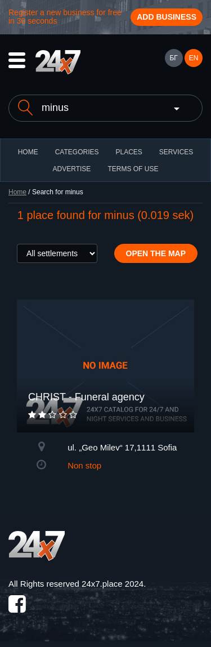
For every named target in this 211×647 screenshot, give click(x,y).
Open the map (156, 253)
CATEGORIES (77, 152)
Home (17, 192)
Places (128, 152)
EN (194, 58)
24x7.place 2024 (112, 583)
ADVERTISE (72, 169)
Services (176, 152)
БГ (173, 58)
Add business (166, 16)
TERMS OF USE (132, 169)
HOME (28, 152)
